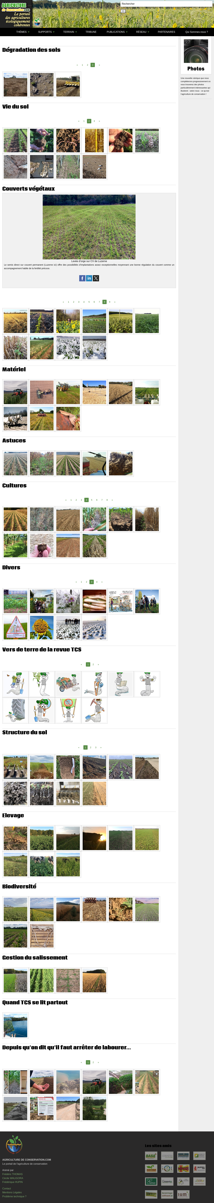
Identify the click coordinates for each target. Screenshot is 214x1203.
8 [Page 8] (107, 500)
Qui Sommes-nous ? (196, 32)
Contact (6, 1188)
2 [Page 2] (87, 65)
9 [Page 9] (109, 302)
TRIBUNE (91, 32)
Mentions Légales (12, 1192)
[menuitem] (6, 32)
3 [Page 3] (94, 121)
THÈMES (21, 32)
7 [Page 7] (99, 302)
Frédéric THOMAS (12, 1174)
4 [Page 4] (84, 302)
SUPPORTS (45, 32)
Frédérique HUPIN (12, 1182)
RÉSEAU (141, 32)
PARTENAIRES (166, 32)
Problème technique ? (14, 1196)
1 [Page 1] (82, 65)
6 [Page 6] (94, 302)
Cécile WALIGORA (12, 1178)
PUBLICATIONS (116, 32)
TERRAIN (68, 32)
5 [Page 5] (89, 302)
